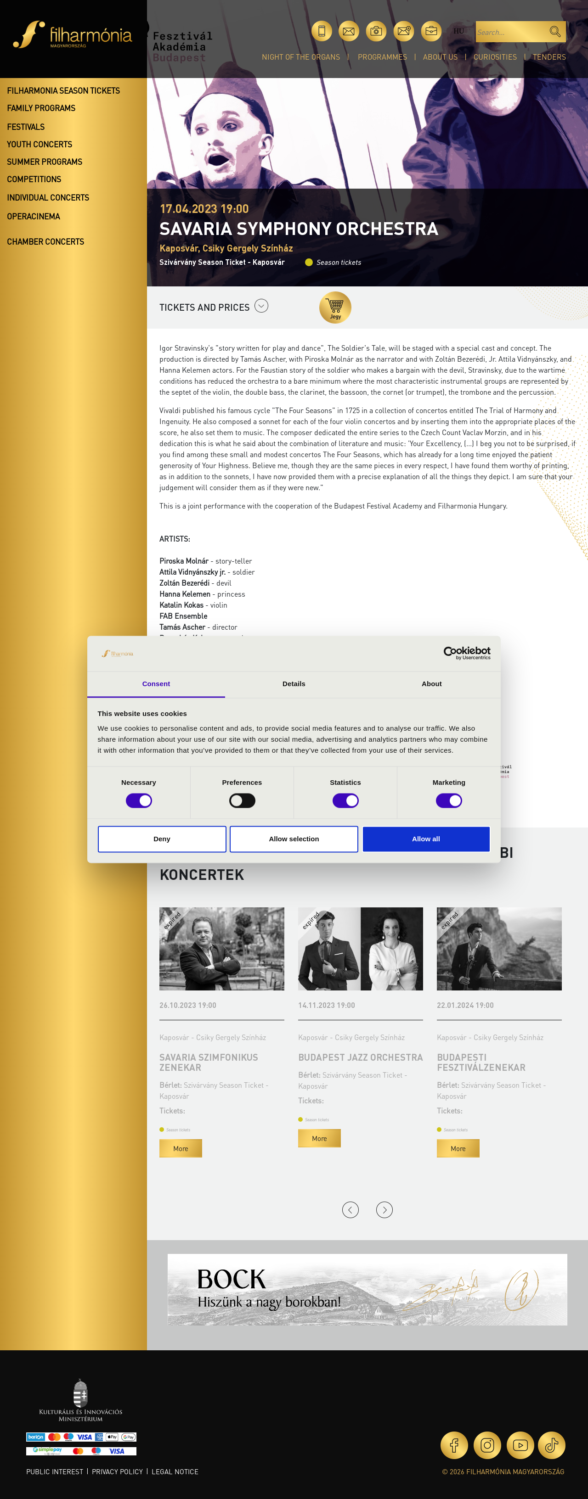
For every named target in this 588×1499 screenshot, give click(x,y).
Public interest (54, 1471)
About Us (440, 57)
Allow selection (294, 839)
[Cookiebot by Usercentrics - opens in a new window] (450, 653)
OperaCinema (33, 216)
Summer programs (44, 162)
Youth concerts (39, 144)
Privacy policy (117, 1471)
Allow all (426, 839)
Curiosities (495, 57)
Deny (161, 839)
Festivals (26, 127)
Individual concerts (48, 197)
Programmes (382, 57)
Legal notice (175, 1471)
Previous (350, 1210)
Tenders (549, 57)
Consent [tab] (156, 684)
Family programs (41, 108)
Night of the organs (301, 57)
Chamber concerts (45, 241)
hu (458, 31)
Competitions (34, 179)
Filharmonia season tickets (63, 90)
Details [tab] (294, 684)
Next (384, 1210)
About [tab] (432, 684)
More (218, 1148)
